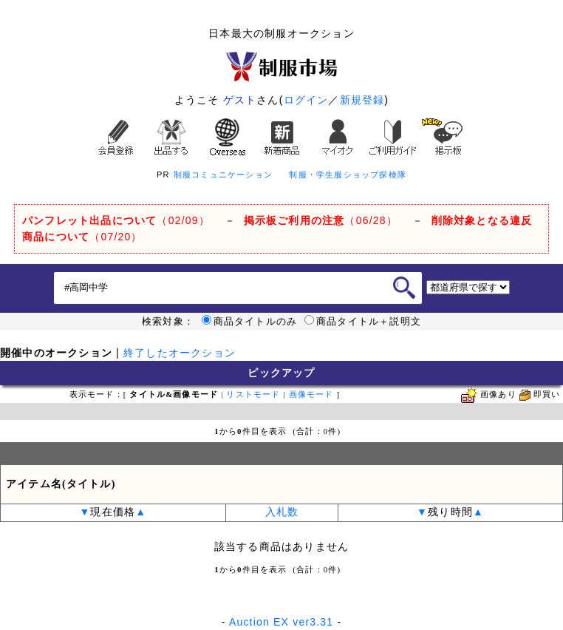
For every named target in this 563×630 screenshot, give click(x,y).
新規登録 (362, 100)
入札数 (282, 512)
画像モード (311, 394)
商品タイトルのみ (250, 321)
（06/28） (320, 220)
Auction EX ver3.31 (281, 622)
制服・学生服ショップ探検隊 (347, 174)
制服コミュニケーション (223, 174)
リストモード (253, 394)
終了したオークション (179, 353)
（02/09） (116, 220)
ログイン (306, 100)
